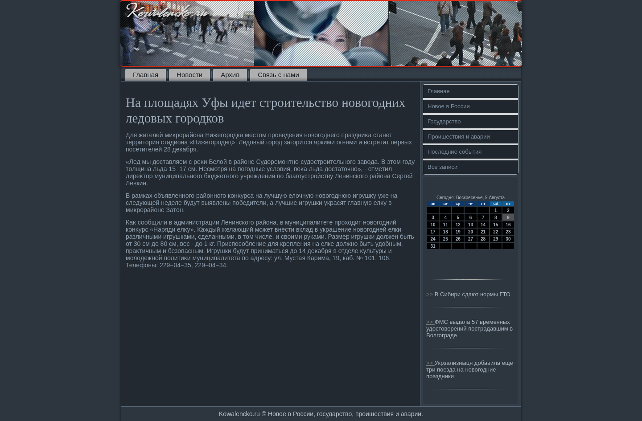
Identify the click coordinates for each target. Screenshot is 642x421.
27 (470, 239)
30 (508, 239)
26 (458, 239)
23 (508, 231)
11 (445, 224)
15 (495, 224)
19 (458, 231)
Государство (444, 121)
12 (458, 224)
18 (445, 231)
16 (508, 224)
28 (483, 239)
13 (470, 224)
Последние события (455, 151)
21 (483, 231)
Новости (189, 74)
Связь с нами (278, 74)
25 (445, 239)
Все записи (442, 166)
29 (495, 239)
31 (433, 246)
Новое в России (449, 106)
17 (433, 231)
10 (433, 224)
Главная (145, 74)
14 (483, 224)
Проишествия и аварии (459, 136)
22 (495, 231)
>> (430, 294)
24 (433, 239)
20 (470, 231)
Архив (230, 74)
